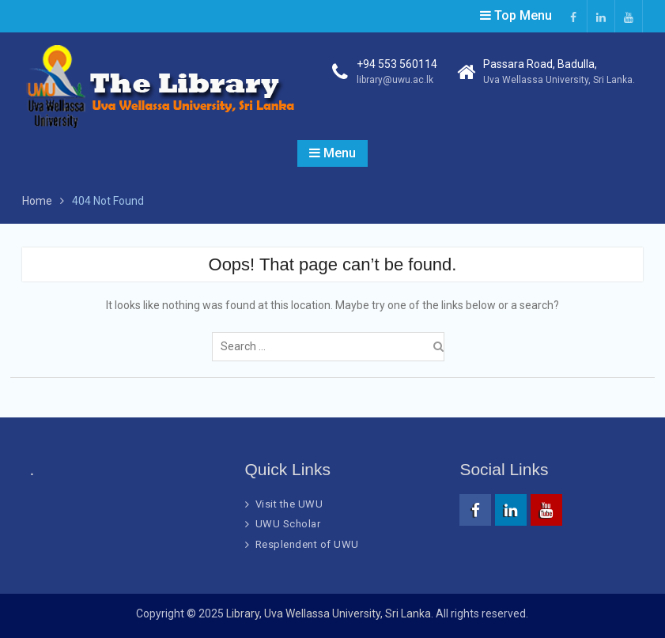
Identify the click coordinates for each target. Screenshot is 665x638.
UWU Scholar (288, 524)
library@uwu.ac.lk (395, 79)
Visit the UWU (289, 504)
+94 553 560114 (397, 64)
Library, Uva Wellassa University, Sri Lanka (328, 613)
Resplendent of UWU (307, 544)
